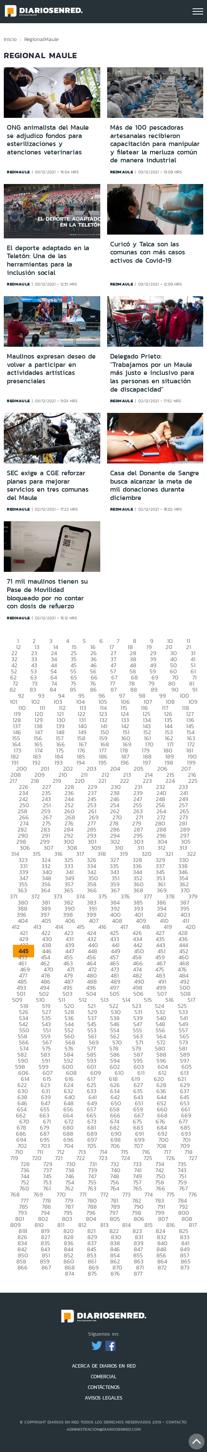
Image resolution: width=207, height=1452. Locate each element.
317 (80, 854)
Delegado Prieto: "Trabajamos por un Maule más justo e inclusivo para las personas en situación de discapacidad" (152, 372)
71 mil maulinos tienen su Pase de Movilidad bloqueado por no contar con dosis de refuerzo (47, 593)
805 (115, 1219)
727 (193, 1158)
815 (148, 1225)
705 (91, 1146)
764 (114, 1188)
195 (102, 762)
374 (80, 896)
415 (81, 927)
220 (80, 781)
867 (46, 1267)
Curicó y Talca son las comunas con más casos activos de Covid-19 (147, 252)
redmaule (18, 172)
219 (57, 781)
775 (170, 1194)
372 (35, 896)
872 (162, 1267)
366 (92, 890)
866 (22, 1267)
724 (125, 1158)
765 (137, 1188)
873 (185, 1267)
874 (69, 1273)
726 (170, 1158)
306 (25, 848)
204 (115, 769)
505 (115, 994)
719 (14, 1158)
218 (35, 781)
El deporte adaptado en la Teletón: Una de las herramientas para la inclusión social (48, 260)
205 (139, 769)
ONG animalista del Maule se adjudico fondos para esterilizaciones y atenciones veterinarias (48, 139)
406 (70, 921)
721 (59, 1158)
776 (192, 1194)
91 (195, 689)
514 (126, 1000)
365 (68, 890)
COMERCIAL (104, 1376)
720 (36, 1158)
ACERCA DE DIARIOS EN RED (104, 1365)
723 (103, 1158)
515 (148, 1000)
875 (92, 1273)
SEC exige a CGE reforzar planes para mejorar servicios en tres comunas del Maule (47, 485)
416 (102, 927)
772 (104, 1194)
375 (102, 896)
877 (138, 1273)
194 (80, 762)
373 (58, 896)
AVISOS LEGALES (103, 1397)
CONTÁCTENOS (104, 1387)
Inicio (10, 39)
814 (126, 1225)
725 (148, 1158)
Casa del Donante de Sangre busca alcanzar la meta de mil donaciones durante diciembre (154, 485)
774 (148, 1194)
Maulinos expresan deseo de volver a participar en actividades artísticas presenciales (51, 368)
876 (115, 1273)
